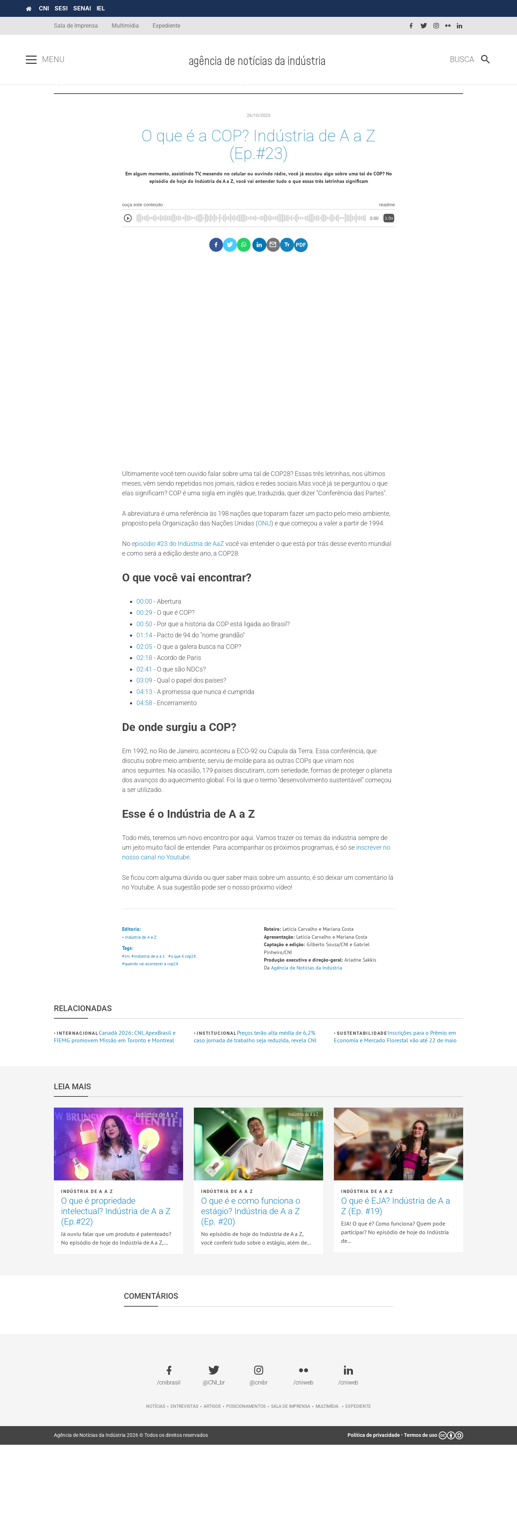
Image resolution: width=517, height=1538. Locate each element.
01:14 (145, 701)
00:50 (145, 688)
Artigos (212, 1499)
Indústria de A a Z (279, 97)
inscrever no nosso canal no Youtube (241, 943)
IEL (129, 8)
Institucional (217, 1126)
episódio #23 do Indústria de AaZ (184, 601)
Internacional (77, 1126)
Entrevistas (184, 1499)
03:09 (145, 751)
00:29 (145, 675)
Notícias (155, 1499)
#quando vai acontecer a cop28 (152, 1056)
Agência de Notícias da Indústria (310, 1060)
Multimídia (125, 25)
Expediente (166, 25)
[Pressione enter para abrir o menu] (59, 60)
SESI (89, 8)
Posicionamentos (246, 1499)
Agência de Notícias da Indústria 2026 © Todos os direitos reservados (131, 1528)
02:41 (145, 738)
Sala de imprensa (290, 1499)
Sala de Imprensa (76, 25)
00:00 (145, 663)
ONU (313, 569)
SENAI (110, 8)
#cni (126, 1047)
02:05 (145, 713)
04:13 (145, 763)
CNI (72, 8)
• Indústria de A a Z (140, 1027)
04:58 (145, 776)
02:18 (145, 726)
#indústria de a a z (149, 1047)
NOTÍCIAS (225, 97)
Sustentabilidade (362, 1126)
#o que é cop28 (186, 1047)
